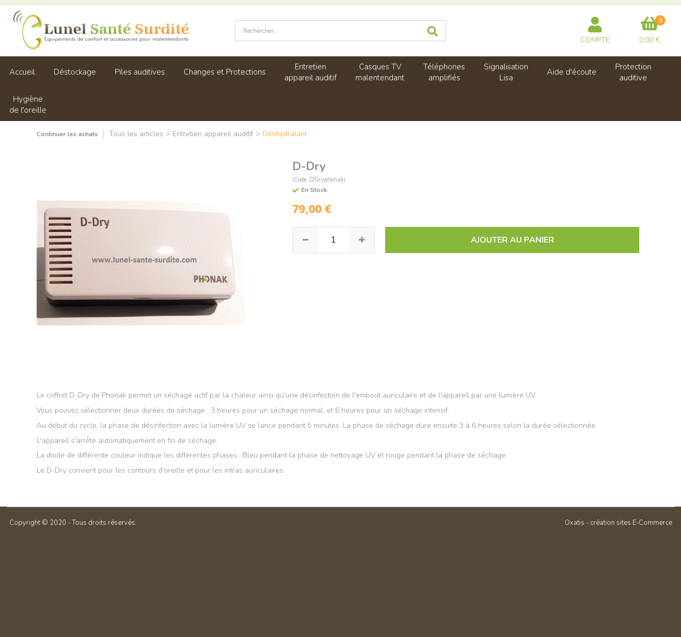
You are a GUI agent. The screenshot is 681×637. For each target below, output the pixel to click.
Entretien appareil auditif (213, 134)
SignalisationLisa (506, 72)
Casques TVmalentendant (379, 72)
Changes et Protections (225, 72)
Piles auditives (140, 72)
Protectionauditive (633, 72)
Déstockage (75, 72)
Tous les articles (136, 134)
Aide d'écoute (571, 72)
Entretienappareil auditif (310, 72)
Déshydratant (284, 134)
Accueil (22, 72)
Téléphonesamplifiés (444, 72)
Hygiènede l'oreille (27, 104)
